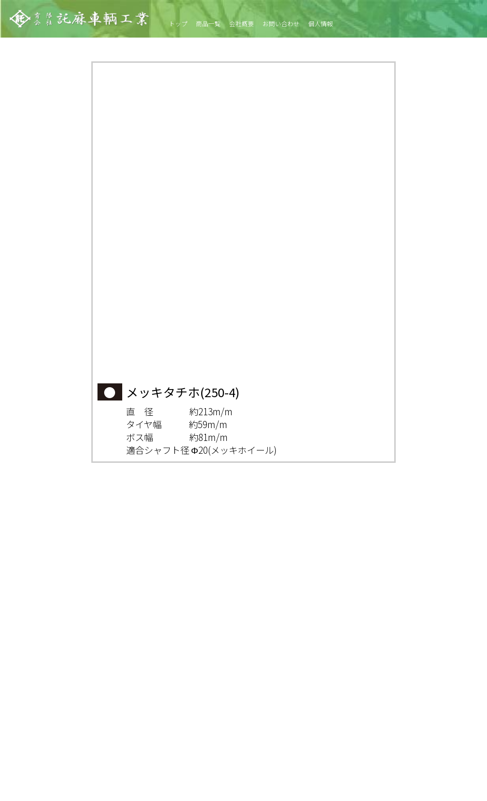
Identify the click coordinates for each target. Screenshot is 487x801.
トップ (178, 24)
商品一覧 (208, 24)
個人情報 (320, 24)
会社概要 (241, 24)
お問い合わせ (281, 24)
